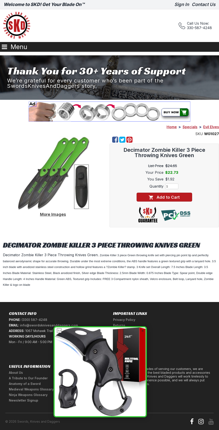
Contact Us (203, 4)
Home (172, 127)
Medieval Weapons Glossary (31, 389)
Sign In (181, 4)
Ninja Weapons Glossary (28, 395)
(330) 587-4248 (34, 320)
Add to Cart (164, 197)
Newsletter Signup (23, 400)
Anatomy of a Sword (25, 384)
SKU (199, 134)
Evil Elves (211, 127)
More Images (53, 214)
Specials (190, 127)
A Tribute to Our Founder (28, 378)
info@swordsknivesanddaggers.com (49, 325)
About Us (16, 372)
